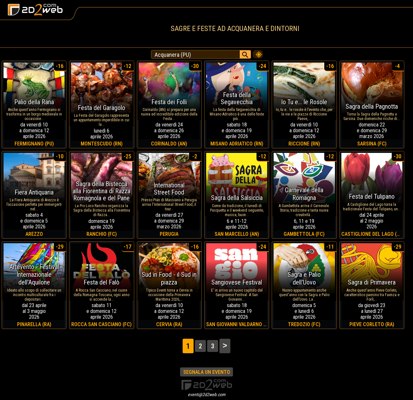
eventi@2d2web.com (207, 394)
